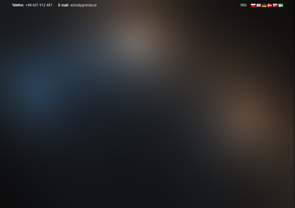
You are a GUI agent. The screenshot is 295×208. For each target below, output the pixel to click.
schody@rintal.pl (83, 5)
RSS (244, 5)
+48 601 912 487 (39, 5)
